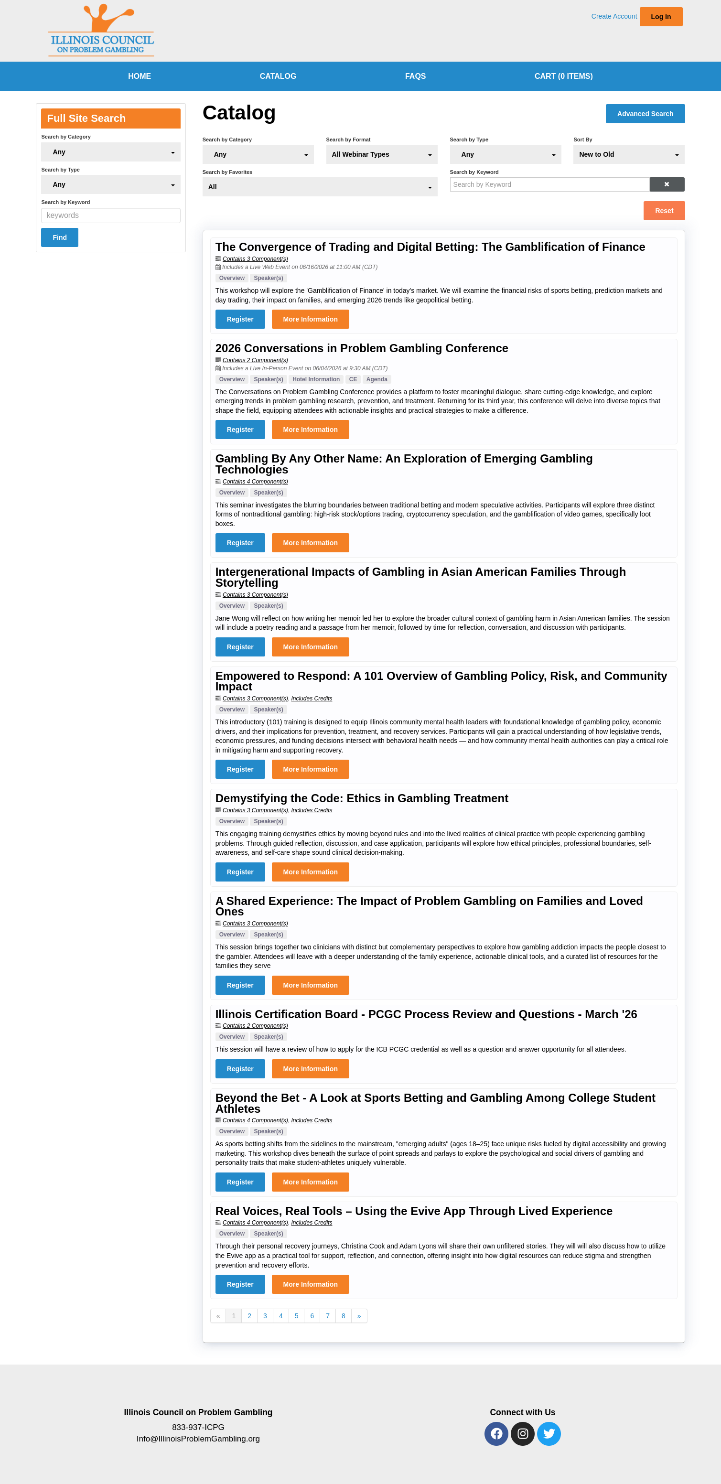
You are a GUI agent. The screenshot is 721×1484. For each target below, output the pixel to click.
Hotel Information (316, 379)
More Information (310, 319)
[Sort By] (629, 154)
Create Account (614, 16)
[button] (667, 184)
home (139, 76)
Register (240, 319)
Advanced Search (645, 114)
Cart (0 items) (564, 76)
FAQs (415, 76)
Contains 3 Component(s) (255, 259)
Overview (232, 278)
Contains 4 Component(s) (255, 481)
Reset (664, 211)
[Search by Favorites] (320, 186)
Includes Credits (311, 698)
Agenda (376, 379)
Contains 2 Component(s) (255, 360)
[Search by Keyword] (550, 184)
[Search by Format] (382, 154)
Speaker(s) (268, 278)
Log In (661, 17)
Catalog (278, 76)
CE (353, 379)
